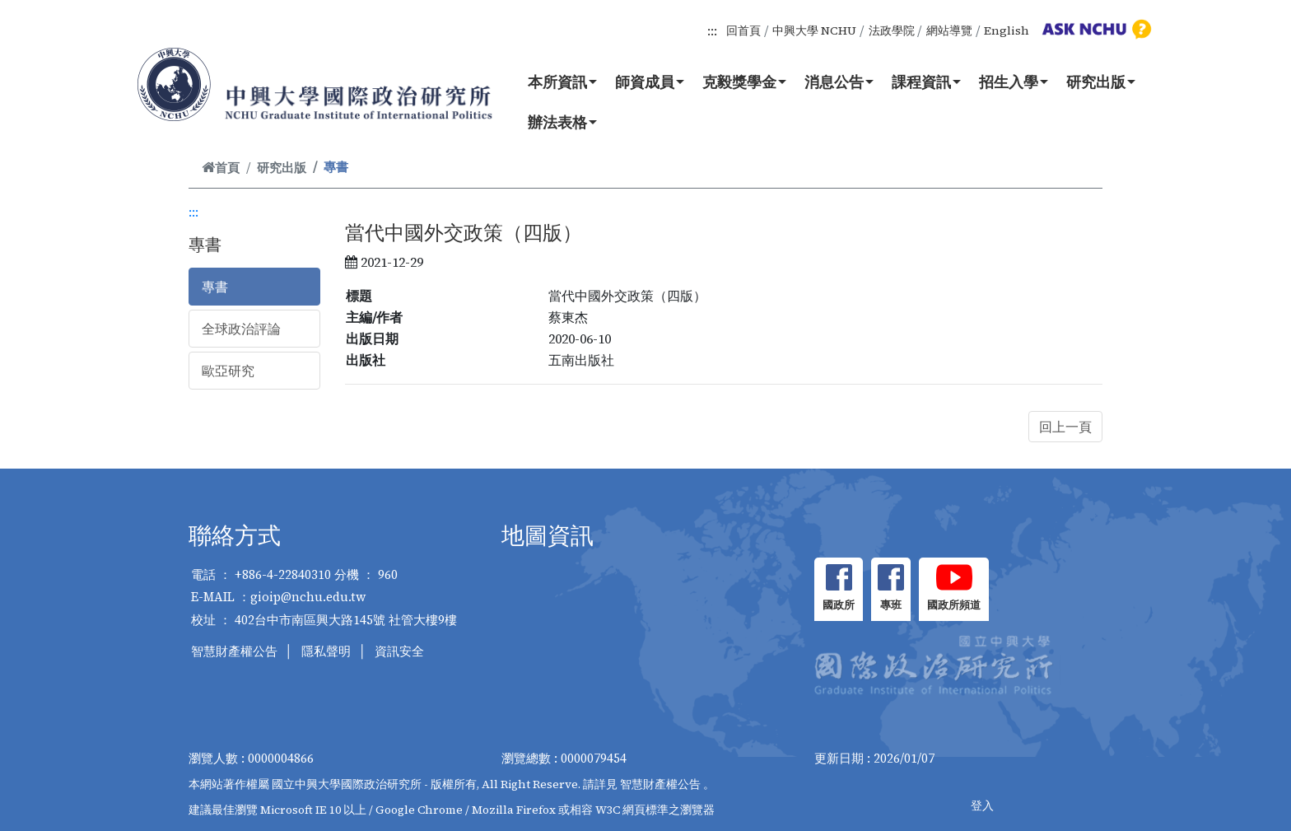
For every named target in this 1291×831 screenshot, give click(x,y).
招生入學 (1013, 81)
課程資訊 (926, 81)
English (1006, 30)
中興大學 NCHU (814, 30)
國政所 (839, 605)
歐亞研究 (228, 371)
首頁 (221, 167)
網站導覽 (949, 30)
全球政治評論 (241, 329)
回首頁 (743, 30)
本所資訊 (562, 81)
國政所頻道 (954, 605)
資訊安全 (399, 651)
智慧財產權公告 (234, 651)
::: (712, 30)
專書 (215, 287)
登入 (982, 805)
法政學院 (892, 30)
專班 (891, 605)
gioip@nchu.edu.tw (308, 596)
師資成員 (649, 81)
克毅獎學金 (744, 81)
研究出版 (1100, 81)
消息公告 (839, 81)
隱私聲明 (326, 651)
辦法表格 (562, 122)
